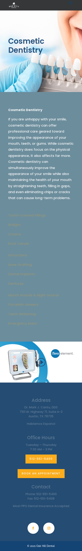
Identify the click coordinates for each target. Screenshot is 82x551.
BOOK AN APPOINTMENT (41, 473)
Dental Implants (21, 274)
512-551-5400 (41, 459)
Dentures (16, 283)
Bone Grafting (20, 264)
